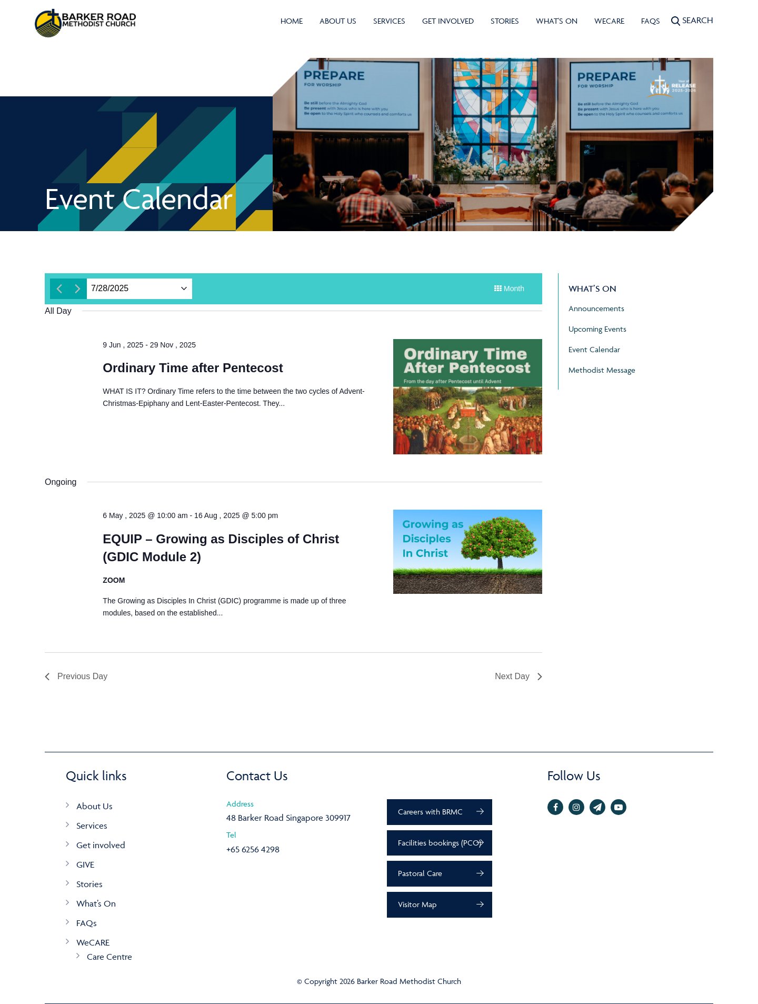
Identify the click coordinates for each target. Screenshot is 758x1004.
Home (292, 21)
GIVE (85, 864)
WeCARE (609, 21)
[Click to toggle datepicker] (110, 289)
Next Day (518, 676)
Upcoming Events (597, 329)
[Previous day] (59, 289)
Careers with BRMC (430, 812)
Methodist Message (601, 370)
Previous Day (76, 676)
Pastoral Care (420, 873)
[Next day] (78, 289)
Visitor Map (417, 904)
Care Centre (109, 956)
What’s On (96, 903)
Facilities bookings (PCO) (439, 843)
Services (389, 21)
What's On (556, 21)
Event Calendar (594, 349)
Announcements (596, 308)
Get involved (448, 21)
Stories (505, 21)
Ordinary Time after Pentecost (193, 368)
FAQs (650, 21)
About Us (338, 21)
